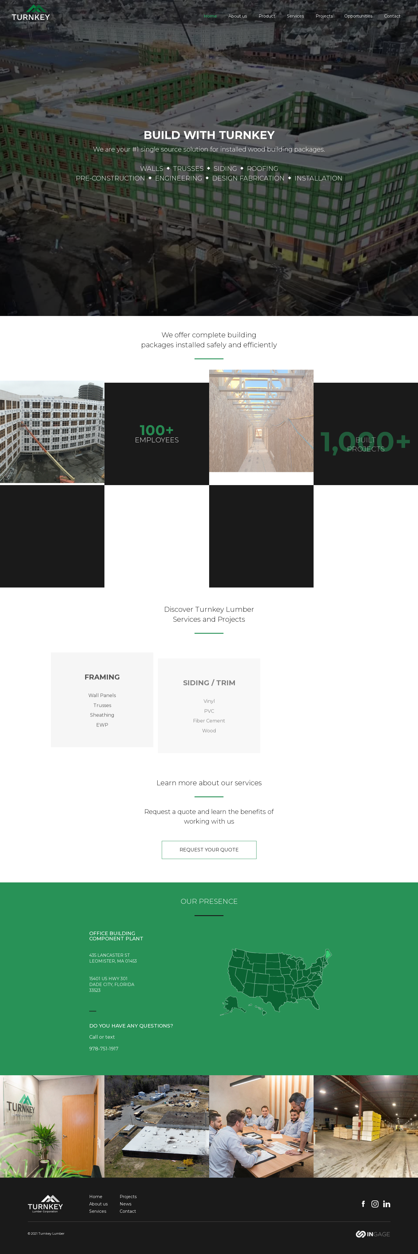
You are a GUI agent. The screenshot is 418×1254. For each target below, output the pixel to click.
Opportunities (358, 16)
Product (267, 16)
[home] (31, 12)
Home (210, 16)
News (125, 1204)
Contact (392, 16)
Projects (324, 16)
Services (295, 16)
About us (237, 16)
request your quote (209, 850)
